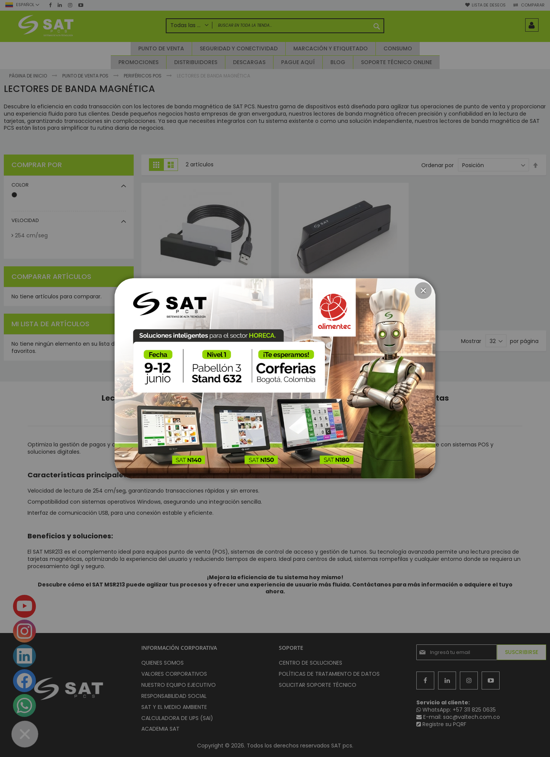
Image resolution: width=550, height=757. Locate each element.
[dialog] (275, 378)
